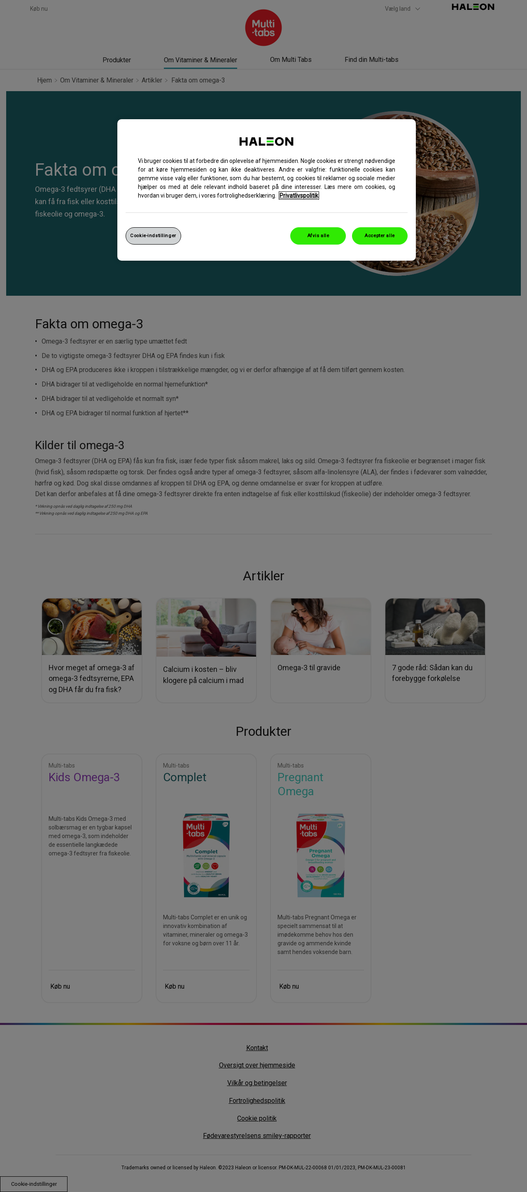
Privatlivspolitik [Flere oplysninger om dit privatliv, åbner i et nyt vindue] (299, 195)
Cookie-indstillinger (153, 235)
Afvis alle (318, 235)
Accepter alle (379, 235)
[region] (266, 190)
